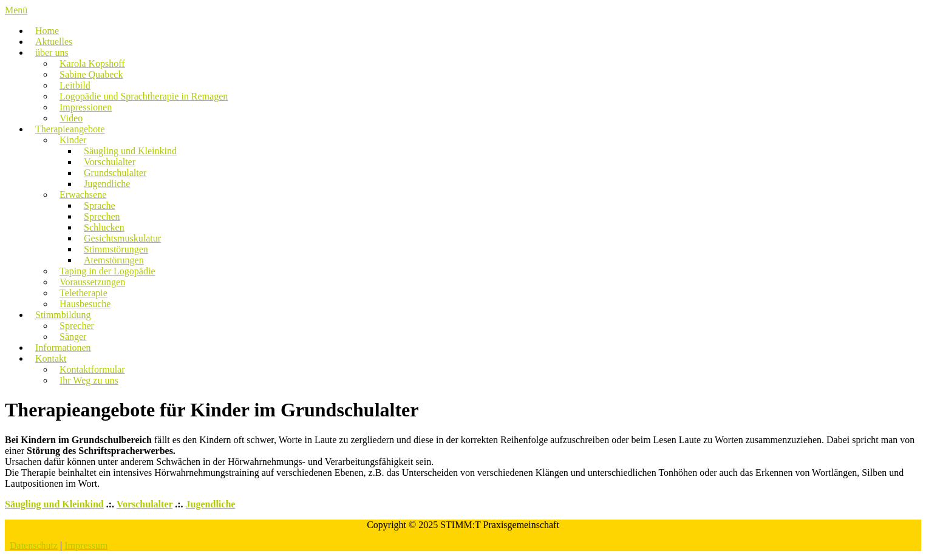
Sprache (99, 205)
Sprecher (77, 325)
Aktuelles (53, 41)
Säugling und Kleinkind (130, 151)
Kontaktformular (92, 369)
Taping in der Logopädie (107, 271)
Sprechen (102, 216)
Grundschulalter (115, 173)
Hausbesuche (85, 304)
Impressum (85, 545)
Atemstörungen (114, 260)
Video (71, 118)
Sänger (73, 336)
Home (47, 30)
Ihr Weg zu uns (89, 380)
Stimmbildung (63, 315)
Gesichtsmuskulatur (122, 238)
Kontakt (51, 358)
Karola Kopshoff (92, 63)
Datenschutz (34, 545)
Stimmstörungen (116, 249)
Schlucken (104, 227)
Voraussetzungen (92, 282)
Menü (16, 10)
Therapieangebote (70, 129)
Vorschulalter (109, 162)
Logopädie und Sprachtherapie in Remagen (144, 96)
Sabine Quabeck (91, 74)
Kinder (73, 140)
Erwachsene (83, 194)
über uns (52, 52)
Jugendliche (107, 183)
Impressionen (86, 107)
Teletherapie (83, 293)
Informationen (63, 347)
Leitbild (75, 85)
